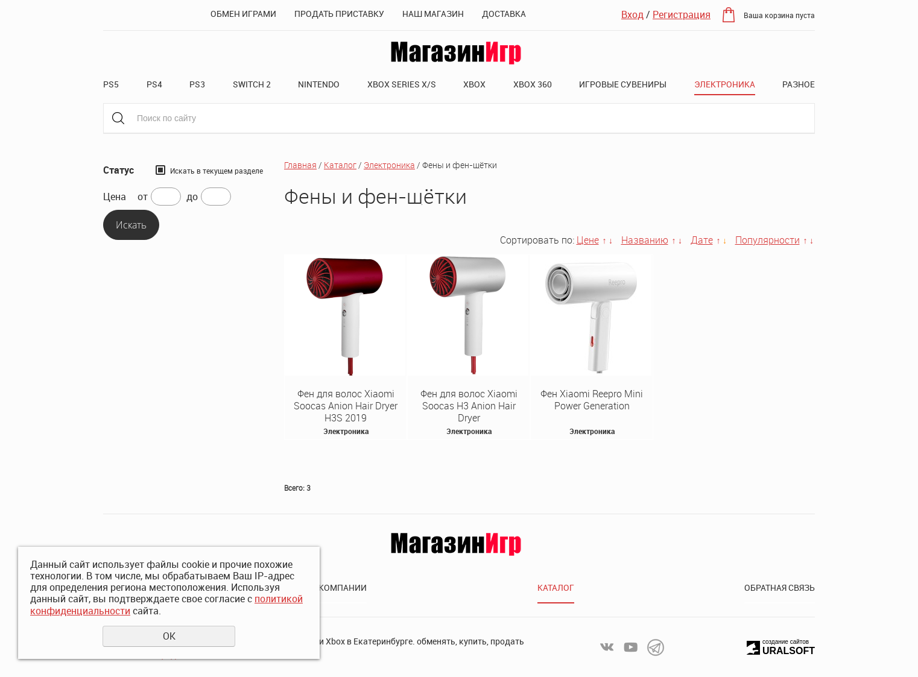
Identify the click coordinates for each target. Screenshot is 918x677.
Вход (632, 14)
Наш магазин (433, 13)
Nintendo (319, 84)
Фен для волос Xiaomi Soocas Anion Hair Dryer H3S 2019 (345, 406)
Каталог (340, 165)
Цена (114, 197)
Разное (798, 84)
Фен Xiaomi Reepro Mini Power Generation (591, 400)
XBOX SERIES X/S (401, 84)
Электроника (724, 84)
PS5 (111, 84)
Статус (118, 170)
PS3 (197, 84)
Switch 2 (252, 84)
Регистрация (682, 14)
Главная (300, 165)
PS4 (154, 84)
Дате (702, 240)
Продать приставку (339, 13)
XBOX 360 (532, 84)
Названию (644, 240)
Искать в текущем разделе (216, 170)
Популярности (767, 240)
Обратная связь (779, 587)
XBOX (474, 84)
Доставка (504, 13)
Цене (588, 240)
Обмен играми (243, 13)
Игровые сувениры (622, 84)
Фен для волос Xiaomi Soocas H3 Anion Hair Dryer (469, 406)
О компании (339, 587)
